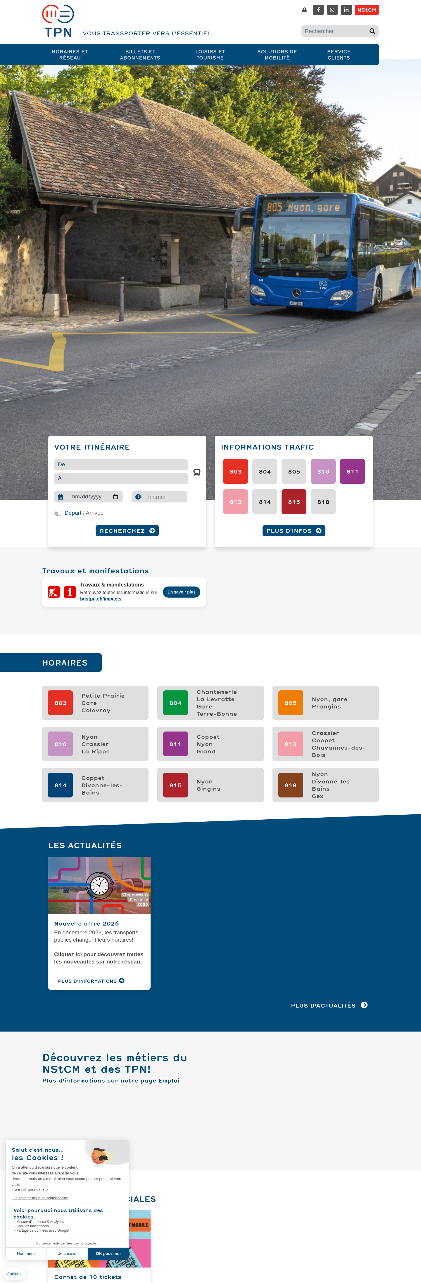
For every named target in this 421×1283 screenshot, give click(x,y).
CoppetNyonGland (208, 734)
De (61, 464)
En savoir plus (182, 589)
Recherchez (127, 530)
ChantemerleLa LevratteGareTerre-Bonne (216, 693)
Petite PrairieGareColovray (103, 693)
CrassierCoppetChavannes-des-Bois (339, 734)
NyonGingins (208, 775)
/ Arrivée (84, 513)
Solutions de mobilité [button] (285, 54)
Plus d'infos (294, 530)
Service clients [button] (346, 54)
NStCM (366, 9)
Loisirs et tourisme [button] (218, 54)
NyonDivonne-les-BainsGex (332, 775)
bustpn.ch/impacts (100, 595)
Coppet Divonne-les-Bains (102, 775)
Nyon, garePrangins (329, 693)
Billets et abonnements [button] (149, 54)
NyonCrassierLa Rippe (95, 734)
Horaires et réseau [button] (77, 54)
